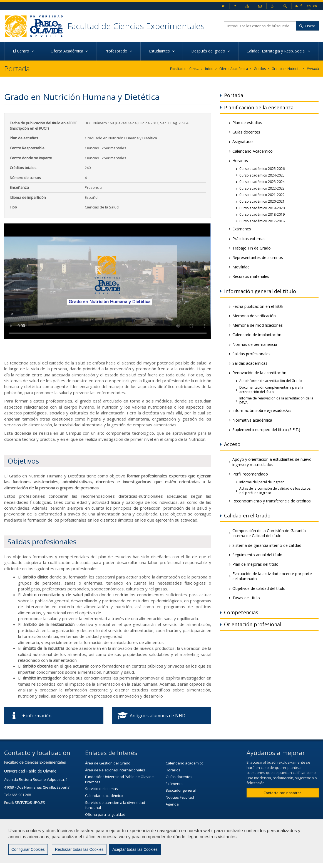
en (315, 5)
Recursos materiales (250, 276)
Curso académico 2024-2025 (262, 175)
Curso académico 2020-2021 (262, 201)
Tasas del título (246, 597)
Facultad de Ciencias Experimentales (136, 26)
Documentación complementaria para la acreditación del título (271, 389)
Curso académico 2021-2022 (262, 194)
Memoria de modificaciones (257, 325)
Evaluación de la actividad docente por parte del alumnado (272, 576)
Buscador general (181, 790)
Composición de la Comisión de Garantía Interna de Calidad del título (269, 533)
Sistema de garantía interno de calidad (266, 545)
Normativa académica (252, 420)
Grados (260, 68)
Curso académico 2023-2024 (262, 181)
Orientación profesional (252, 624)
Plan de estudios (247, 122)
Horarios (240, 160)
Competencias (241, 612)
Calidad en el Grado (247, 515)
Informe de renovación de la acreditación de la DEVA (276, 400)
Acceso (232, 444)
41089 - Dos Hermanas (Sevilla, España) (37, 787)
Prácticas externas (248, 238)
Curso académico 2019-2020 (262, 208)
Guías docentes (246, 132)
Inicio (209, 68)
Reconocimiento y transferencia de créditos (271, 501)
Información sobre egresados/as (261, 410)
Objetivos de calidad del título (258, 588)
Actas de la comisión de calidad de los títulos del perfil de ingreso (274, 490)
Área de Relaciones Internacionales (115, 770)
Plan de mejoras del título (255, 564)
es (309, 5)
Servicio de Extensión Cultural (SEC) (114, 828)
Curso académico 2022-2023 (262, 188)
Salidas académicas (249, 363)
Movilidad (241, 267)
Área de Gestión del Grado (107, 763)
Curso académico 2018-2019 (262, 214)
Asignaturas (243, 141)
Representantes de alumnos (257, 257)
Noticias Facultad (180, 797)
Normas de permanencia (254, 344)
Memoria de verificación (254, 315)
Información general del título (260, 291)
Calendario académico (104, 795)
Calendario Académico (252, 151)
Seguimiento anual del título (257, 554)
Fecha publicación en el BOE (257, 306)
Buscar (307, 25)
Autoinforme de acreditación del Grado (270, 380)
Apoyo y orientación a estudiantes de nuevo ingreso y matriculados (272, 462)
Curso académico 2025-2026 (262, 168)
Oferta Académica (233, 68)
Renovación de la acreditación (259, 372)
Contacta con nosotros (283, 792)
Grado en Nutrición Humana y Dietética (286, 68)
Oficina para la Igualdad (105, 814)
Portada (313, 68)
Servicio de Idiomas (101, 788)
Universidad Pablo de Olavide (30, 771)
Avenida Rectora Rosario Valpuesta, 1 (36, 779)
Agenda (172, 804)
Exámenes (241, 229)
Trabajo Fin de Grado (251, 248)
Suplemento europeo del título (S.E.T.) (266, 429)
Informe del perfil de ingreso (262, 482)
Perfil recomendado (250, 474)
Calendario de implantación (256, 334)
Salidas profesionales (251, 353)
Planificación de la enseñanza (259, 107)
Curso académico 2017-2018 (262, 221)
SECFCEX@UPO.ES (30, 802)
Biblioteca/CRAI (97, 821)
